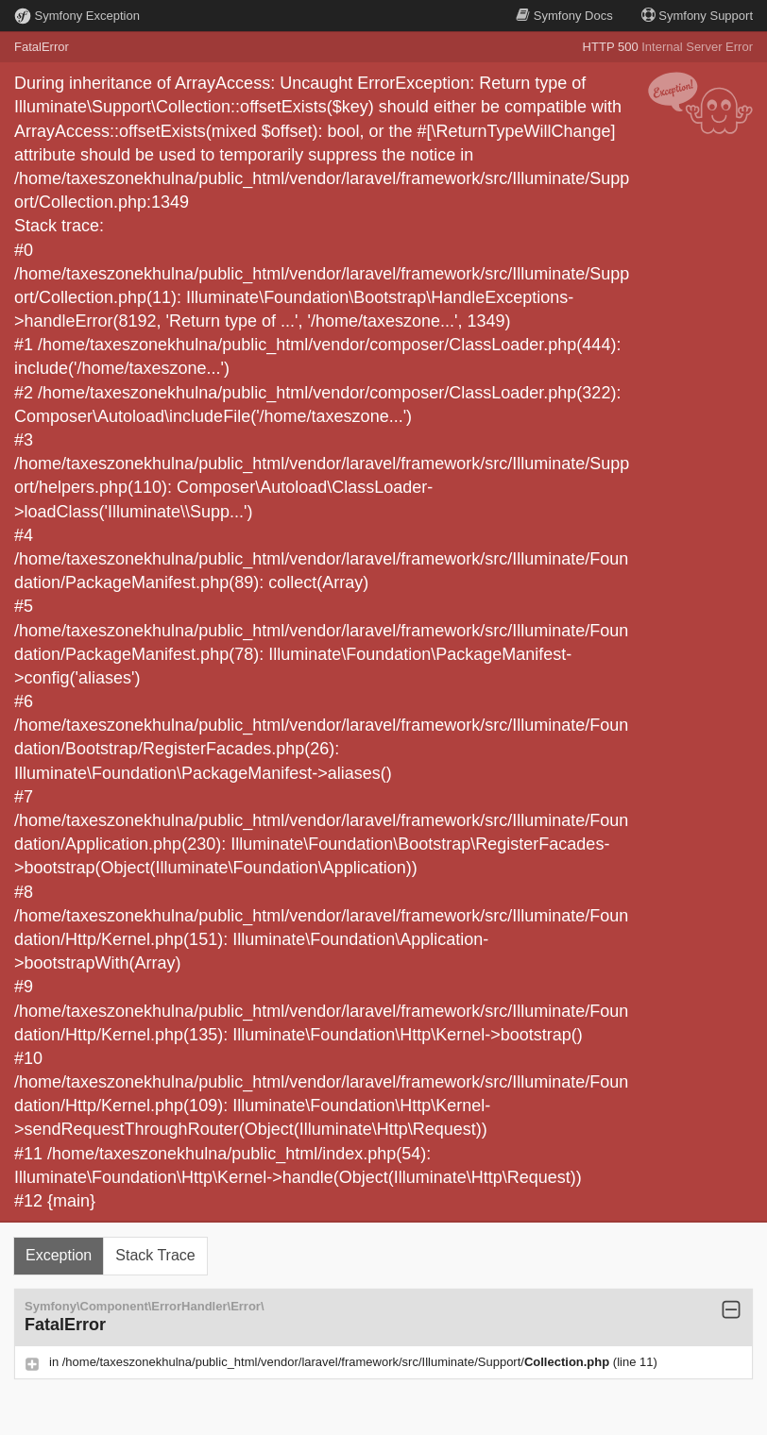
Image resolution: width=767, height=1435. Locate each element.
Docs (564, 15)
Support (697, 15)
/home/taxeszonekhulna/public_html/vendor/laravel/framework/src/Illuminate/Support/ (337, 1362)
